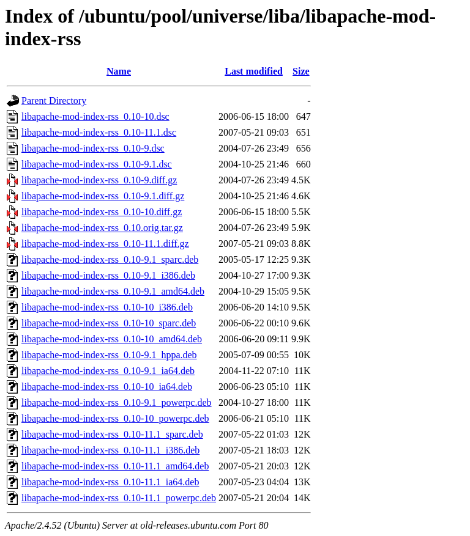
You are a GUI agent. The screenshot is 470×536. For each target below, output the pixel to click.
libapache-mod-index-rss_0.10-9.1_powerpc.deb (116, 402)
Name (118, 71)
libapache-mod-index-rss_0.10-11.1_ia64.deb (110, 482)
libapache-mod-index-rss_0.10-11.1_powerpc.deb (118, 498)
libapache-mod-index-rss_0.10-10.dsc (95, 116)
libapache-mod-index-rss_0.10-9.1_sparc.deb (109, 259)
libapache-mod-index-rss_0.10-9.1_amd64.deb (112, 291)
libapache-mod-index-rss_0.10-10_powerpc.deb (115, 418)
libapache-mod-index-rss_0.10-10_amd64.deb (111, 339)
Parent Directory (53, 100)
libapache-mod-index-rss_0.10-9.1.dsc (96, 164)
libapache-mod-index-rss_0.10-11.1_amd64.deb (115, 466)
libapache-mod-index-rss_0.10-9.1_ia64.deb (108, 370)
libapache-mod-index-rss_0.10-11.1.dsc (98, 132)
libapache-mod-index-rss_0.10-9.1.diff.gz (102, 196)
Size (301, 71)
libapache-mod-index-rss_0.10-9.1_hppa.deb (109, 355)
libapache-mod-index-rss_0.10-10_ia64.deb (106, 386)
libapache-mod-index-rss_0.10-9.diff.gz (99, 180)
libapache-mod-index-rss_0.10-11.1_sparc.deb (112, 434)
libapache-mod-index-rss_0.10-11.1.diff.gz (105, 243)
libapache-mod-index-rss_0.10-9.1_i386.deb (108, 275)
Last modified (254, 71)
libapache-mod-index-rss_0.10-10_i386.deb (107, 307)
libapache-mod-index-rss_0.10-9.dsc (93, 148)
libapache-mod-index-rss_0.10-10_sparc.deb (108, 323)
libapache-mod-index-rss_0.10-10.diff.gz (101, 212)
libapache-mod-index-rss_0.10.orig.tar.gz (102, 227)
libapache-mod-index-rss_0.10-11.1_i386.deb (110, 450)
